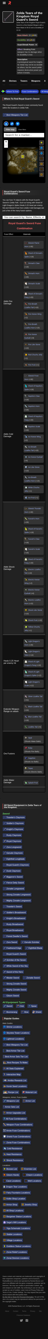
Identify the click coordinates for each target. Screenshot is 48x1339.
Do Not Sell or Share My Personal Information (18, 1297)
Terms (24, 1311)
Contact (15, 1311)
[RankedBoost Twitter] (21, 1320)
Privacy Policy (35, 1290)
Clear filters (22, 129)
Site (40, 1311)
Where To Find (12, 92)
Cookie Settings (17, 1292)
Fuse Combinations (30, 92)
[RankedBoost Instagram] (27, 1320)
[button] (22, 156)
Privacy (32, 1311)
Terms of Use (7, 1292)
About (7, 1311)
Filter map (10, 129)
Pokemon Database (23, 1315)
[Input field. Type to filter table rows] (24, 217)
